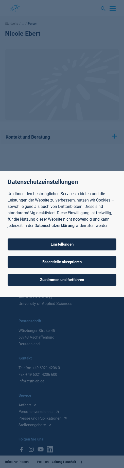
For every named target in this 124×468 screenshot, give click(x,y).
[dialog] (62, 234)
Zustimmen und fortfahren (62, 279)
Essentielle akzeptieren (62, 262)
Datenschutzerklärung (54, 225)
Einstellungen (62, 244)
